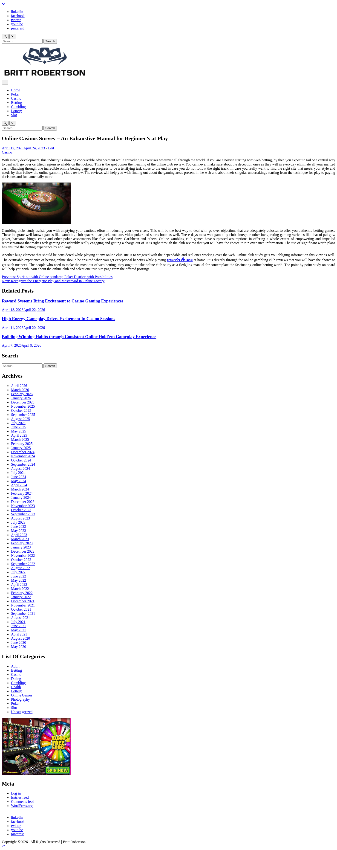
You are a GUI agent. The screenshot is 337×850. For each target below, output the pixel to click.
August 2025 (20, 419)
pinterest (17, 28)
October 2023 (21, 510)
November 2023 (23, 506)
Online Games (21, 695)
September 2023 (23, 514)
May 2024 (18, 481)
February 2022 (22, 593)
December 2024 (23, 452)
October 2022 (21, 560)
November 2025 (23, 406)
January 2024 (21, 497)
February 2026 (22, 394)
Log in (16, 793)
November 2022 (23, 555)
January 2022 (21, 597)
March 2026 (20, 390)
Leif (51, 148)
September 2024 (23, 464)
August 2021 (20, 618)
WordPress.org (22, 806)
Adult (15, 666)
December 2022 (23, 551)
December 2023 (23, 502)
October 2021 (21, 609)
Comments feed (22, 802)
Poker (15, 94)
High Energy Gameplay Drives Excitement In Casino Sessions (58, 318)
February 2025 (22, 444)
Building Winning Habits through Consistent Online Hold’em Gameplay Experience (79, 336)
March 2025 (20, 439)
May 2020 (18, 647)
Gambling (18, 107)
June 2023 (18, 526)
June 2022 (18, 576)
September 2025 (23, 415)
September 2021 (23, 613)
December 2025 (23, 402)
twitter (16, 20)
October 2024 (21, 460)
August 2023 (20, 518)
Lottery (16, 111)
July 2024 (18, 473)
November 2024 (23, 456)
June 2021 (18, 626)
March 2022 (20, 589)
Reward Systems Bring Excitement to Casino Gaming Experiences (62, 301)
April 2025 (19, 435)
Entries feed (20, 797)
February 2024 (22, 493)
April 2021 (19, 634)
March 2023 (20, 539)
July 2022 (18, 572)
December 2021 (23, 601)
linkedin (17, 12)
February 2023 (22, 543)
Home (15, 90)
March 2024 (20, 489)
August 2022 (20, 568)
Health (16, 687)
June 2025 (18, 427)
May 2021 (18, 630)
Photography (20, 699)
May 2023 (18, 531)
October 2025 (21, 410)
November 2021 (23, 605)
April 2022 (19, 584)
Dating (16, 679)
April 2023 (19, 535)
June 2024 (18, 477)
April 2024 (19, 485)
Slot (14, 115)
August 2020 (20, 638)
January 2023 (21, 547)
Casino (16, 98)
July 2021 (18, 622)
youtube (17, 24)
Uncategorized (21, 712)
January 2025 (21, 448)
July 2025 (18, 423)
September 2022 (23, 564)
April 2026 (19, 386)
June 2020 (18, 642)
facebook (18, 16)
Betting (16, 102)
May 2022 (18, 580)
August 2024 (20, 468)
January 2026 (21, 398)
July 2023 (18, 522)
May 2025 (18, 431)
